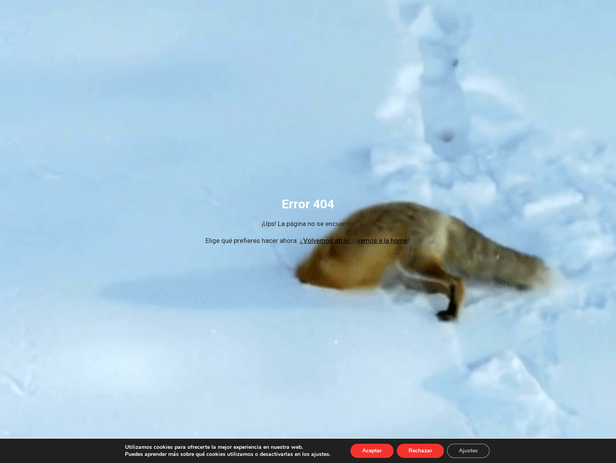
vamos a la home (382, 240)
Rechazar (420, 450)
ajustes (320, 454)
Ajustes (468, 450)
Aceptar (372, 450)
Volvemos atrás (327, 240)
